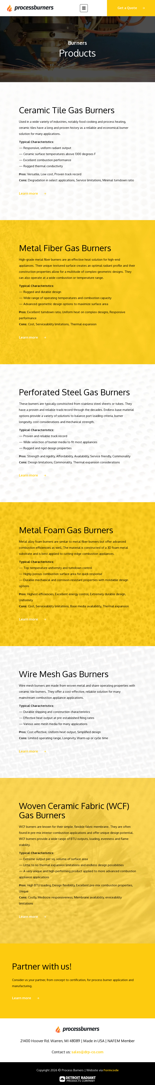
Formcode (111, 1070)
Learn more (28, 193)
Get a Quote (127, 8)
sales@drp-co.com (87, 1052)
